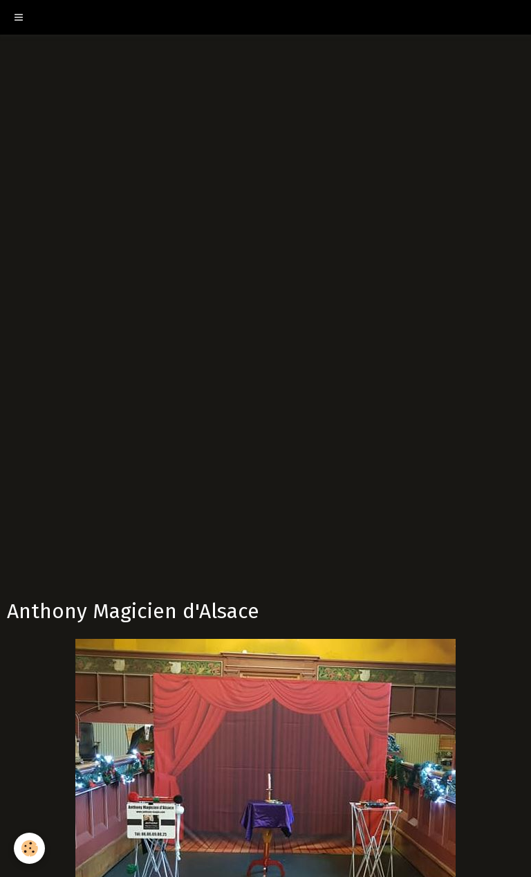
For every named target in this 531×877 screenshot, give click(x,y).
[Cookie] (29, 848)
